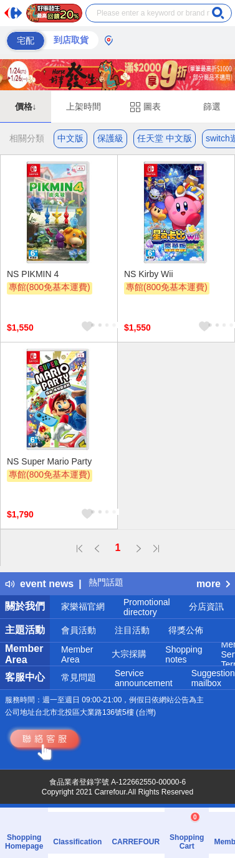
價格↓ (26, 106)
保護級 (110, 138)
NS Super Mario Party (49, 461)
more (213, 583)
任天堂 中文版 (164, 138)
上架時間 (83, 106)
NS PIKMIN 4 (33, 274)
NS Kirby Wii (148, 274)
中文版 (70, 138)
